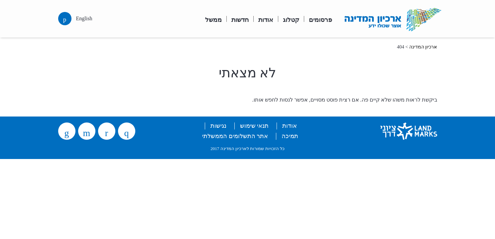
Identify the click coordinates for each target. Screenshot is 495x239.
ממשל (213, 19)
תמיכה (290, 136)
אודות (265, 19)
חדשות (240, 19)
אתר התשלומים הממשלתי (235, 136)
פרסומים (320, 19)
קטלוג (291, 19)
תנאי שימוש (254, 125)
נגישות (218, 125)
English (84, 18)
